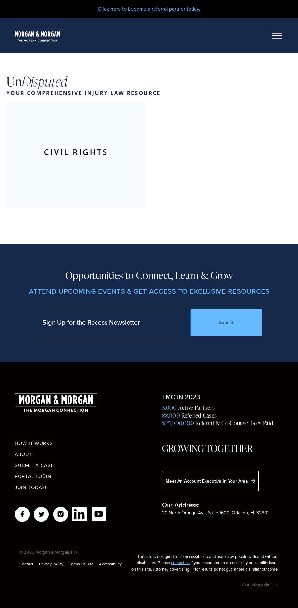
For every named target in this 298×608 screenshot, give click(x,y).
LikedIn (79, 514)
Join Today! (30, 487)
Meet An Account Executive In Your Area (210, 481)
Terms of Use (81, 564)
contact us (180, 563)
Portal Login (33, 476)
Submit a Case (34, 465)
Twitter (41, 514)
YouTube (98, 514)
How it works (34, 443)
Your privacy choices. (260, 585)
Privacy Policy (51, 564)
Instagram (60, 514)
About (23, 454)
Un (36, 82)
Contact (26, 564)
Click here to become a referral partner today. (149, 9)
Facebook (22, 514)
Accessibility (110, 564)
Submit (226, 322)
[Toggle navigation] (277, 35)
